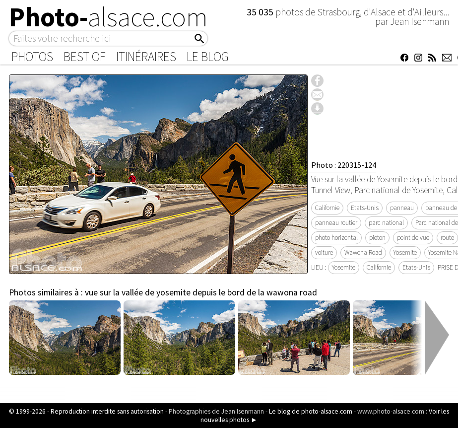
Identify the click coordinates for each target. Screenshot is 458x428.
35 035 (261, 12)
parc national (386, 222)
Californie (327, 208)
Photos (32, 57)
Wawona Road (363, 252)
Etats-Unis (365, 208)
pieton (377, 237)
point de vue (413, 237)
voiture (324, 252)
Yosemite (405, 252)
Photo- (108, 17)
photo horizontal (336, 237)
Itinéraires (146, 57)
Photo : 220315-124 (343, 165)
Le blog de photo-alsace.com (310, 411)
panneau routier (336, 222)
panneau (402, 208)
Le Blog (208, 57)
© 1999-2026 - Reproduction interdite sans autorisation (86, 411)
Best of (85, 57)
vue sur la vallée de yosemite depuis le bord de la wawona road (201, 292)
